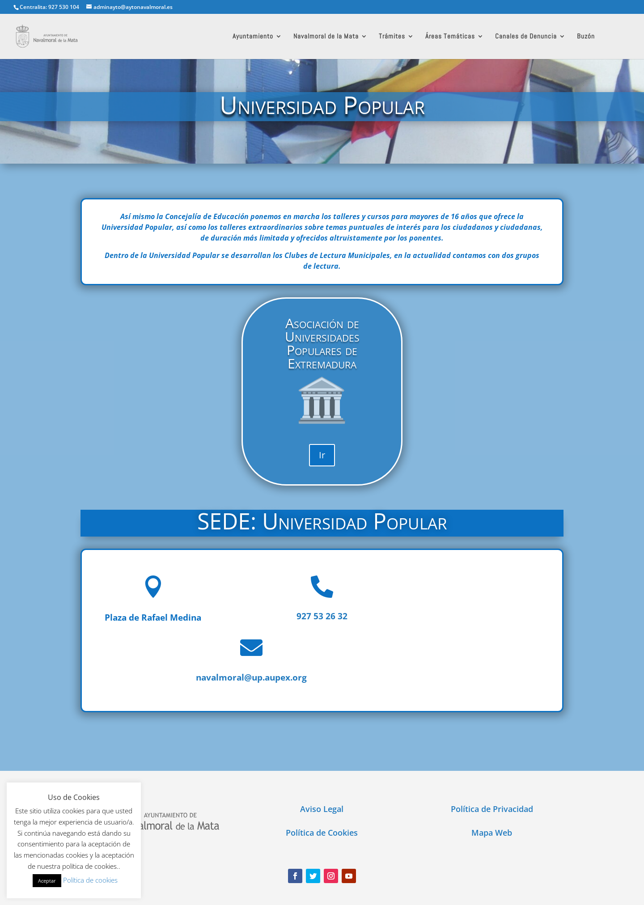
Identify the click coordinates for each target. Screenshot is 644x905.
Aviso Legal (321, 809)
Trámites (392, 36)
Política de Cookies (322, 832)
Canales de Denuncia (526, 36)
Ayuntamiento (253, 36)
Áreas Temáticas (450, 36)
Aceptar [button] (47, 880)
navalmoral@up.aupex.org (251, 677)
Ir (322, 455)
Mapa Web (491, 832)
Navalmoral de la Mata (326, 36)
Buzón (586, 36)
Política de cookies (90, 879)
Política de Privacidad (492, 809)
